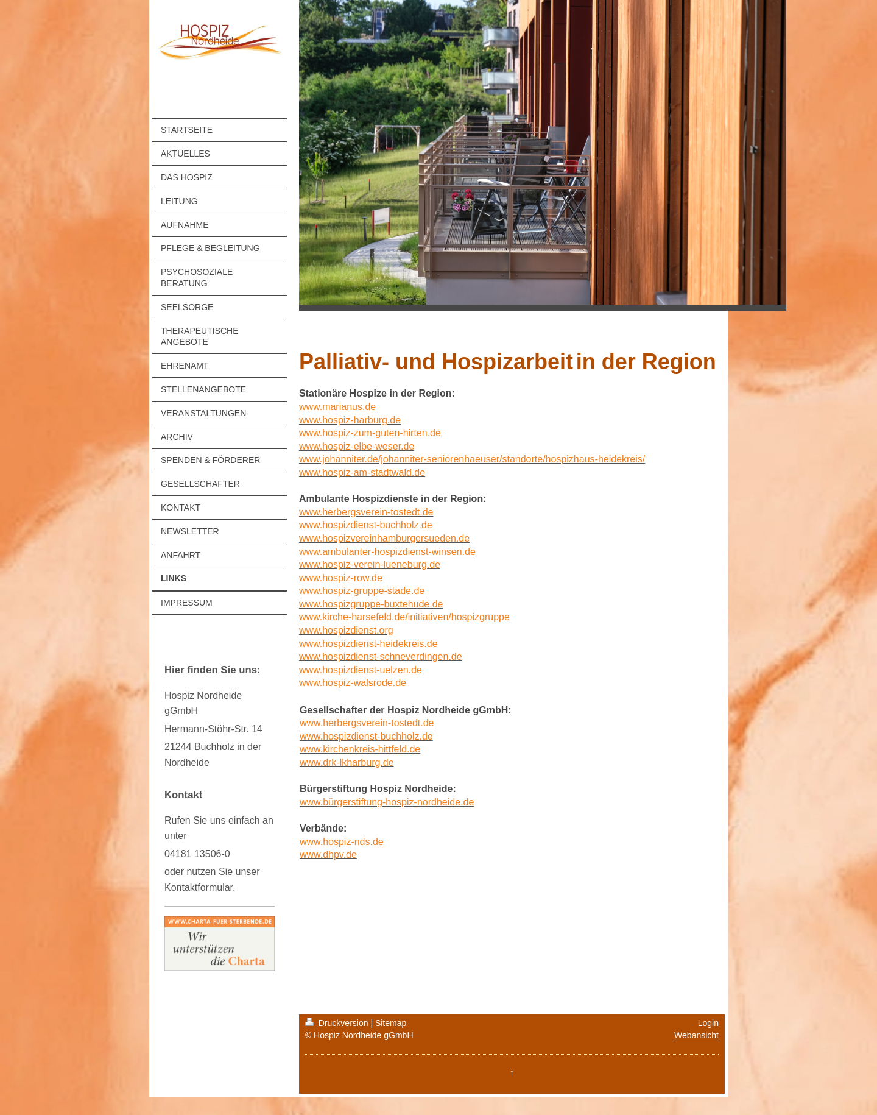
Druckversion (337, 1023)
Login (708, 1023)
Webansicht (696, 1035)
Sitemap (390, 1023)
